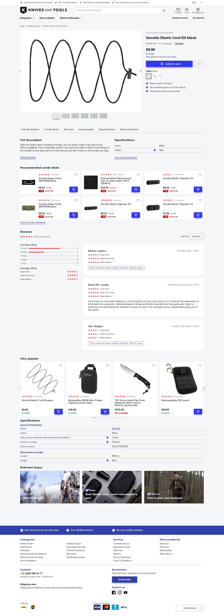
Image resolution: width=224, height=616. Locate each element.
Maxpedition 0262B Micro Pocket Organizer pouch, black (85, 401)
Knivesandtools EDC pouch (175, 400)
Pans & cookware (28, 560)
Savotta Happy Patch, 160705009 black (50, 179)
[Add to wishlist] (199, 64)
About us (164, 543)
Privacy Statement (122, 557)
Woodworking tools (76, 557)
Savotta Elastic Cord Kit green (37, 400)
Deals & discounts (71, 18)
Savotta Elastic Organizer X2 (178, 204)
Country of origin (65, 442)
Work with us (166, 554)
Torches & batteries (76, 550)
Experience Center (122, 547)
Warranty (118, 550)
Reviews (69, 129)
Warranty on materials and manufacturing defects (65, 437)
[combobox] (197, 236)
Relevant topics (129, 129)
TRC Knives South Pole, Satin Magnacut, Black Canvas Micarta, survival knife (130, 403)
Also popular (86, 129)
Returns (117, 554)
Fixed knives (26, 547)
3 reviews (167, 43)
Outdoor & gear (34, 26)
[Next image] (141, 71)
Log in (186, 12)
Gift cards (164, 547)
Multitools (24, 550)
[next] (199, 388)
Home (22, 26)
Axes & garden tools (76, 547)
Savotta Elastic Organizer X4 (116, 204)
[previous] (25, 388)
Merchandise (166, 550)
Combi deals (51, 129)
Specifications (107, 129)
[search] (118, 10)
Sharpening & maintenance (33, 554)
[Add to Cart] (169, 64)
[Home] (43, 9)
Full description (30, 129)
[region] (80, 75)
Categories (27, 18)
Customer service (121, 543)
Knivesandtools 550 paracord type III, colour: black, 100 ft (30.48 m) (116, 181)
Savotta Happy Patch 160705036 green (50, 205)
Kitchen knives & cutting (31, 557)
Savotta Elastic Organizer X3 (178, 178)
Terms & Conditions (122, 560)
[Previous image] (20, 71)
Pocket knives (26, 543)
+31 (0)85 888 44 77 (31, 573)
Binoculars (72, 554)
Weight (135, 150)
